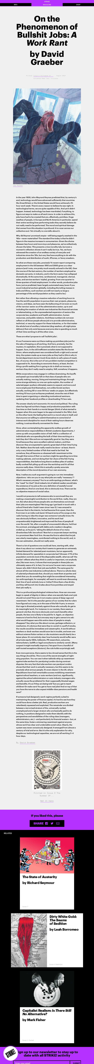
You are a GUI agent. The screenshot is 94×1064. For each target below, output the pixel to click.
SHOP (78, 4)
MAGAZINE (47, 4)
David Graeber (27, 742)
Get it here (47, 800)
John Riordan (18, 186)
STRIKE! (47, 1)
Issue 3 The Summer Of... (43, 76)
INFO (15, 4)
